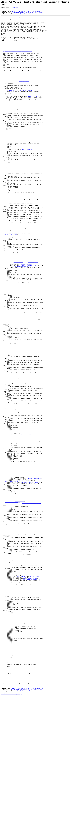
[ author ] (28, 13)
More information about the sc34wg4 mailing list (11, 827)
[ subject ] (23, 13)
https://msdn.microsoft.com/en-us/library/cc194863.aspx (17, 58)
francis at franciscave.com (10, 277)
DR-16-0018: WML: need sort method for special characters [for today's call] (29, 11)
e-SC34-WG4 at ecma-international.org (20, 316)
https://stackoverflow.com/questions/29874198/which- (18, 105)
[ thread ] (19, 13)
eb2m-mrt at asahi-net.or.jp (29, 315)
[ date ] (14, 13)
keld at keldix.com (13, 7)
